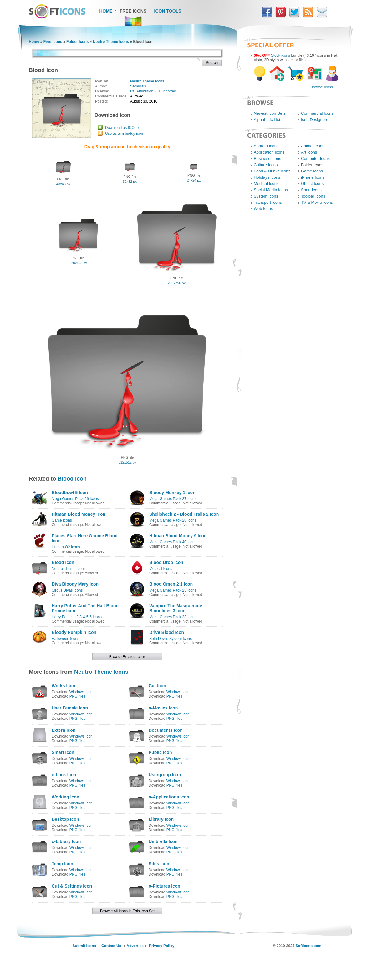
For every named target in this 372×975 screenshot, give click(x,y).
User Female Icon (70, 707)
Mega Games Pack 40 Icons (172, 542)
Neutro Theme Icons (111, 42)
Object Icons (312, 183)
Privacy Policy (161, 946)
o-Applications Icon (169, 796)
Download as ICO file (122, 127)
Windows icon (81, 692)
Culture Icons (266, 164)
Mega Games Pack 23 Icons (172, 617)
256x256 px (177, 283)
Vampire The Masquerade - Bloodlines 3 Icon (177, 608)
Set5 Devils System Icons (170, 638)
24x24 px (194, 180)
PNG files (77, 696)
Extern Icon (63, 730)
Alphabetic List (267, 119)
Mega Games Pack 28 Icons (172, 520)
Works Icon (63, 685)
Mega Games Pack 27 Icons (172, 499)
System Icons (266, 196)
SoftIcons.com (309, 946)
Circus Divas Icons (67, 590)
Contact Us (111, 946)
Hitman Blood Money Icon (78, 514)
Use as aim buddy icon (124, 133)
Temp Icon (62, 863)
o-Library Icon (66, 841)
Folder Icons (77, 42)
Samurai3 (138, 86)
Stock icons (280, 55)
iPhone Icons (312, 177)
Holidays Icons (267, 177)
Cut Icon (157, 685)
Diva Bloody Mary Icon (75, 584)
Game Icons (62, 520)
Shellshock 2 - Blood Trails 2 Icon (184, 514)
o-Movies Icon (163, 707)
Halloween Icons (65, 638)
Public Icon (160, 752)
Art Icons (309, 152)
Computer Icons (315, 158)
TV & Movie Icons (317, 202)
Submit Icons (84, 946)
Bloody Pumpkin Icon (74, 632)
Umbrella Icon (163, 841)
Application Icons (269, 152)
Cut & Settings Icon (72, 885)
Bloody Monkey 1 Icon (172, 492)
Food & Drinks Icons (272, 171)
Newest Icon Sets (269, 113)
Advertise (135, 946)
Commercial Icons (317, 113)
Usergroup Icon (165, 774)
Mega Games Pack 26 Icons (75, 499)
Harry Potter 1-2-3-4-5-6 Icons (77, 617)
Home (106, 10)
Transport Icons (268, 202)
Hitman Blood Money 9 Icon (178, 535)
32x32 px (130, 181)
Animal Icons (312, 146)
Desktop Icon (65, 819)
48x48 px (63, 184)
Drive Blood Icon (166, 632)
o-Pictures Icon (164, 885)
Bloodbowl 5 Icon (70, 492)
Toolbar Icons (313, 196)
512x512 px (127, 462)
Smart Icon (63, 752)
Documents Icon (166, 730)
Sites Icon (159, 863)
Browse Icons (321, 87)
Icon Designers (314, 119)
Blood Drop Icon (166, 562)
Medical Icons (160, 569)
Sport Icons (311, 189)
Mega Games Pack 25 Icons (172, 590)
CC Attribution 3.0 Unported (153, 91)
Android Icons (266, 146)
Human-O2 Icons (66, 547)
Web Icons (263, 208)
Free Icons (133, 10)
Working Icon (65, 796)
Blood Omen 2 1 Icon (171, 584)
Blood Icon (72, 479)
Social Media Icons (271, 189)
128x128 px (78, 263)
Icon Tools (167, 10)
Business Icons (267, 158)
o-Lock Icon (64, 774)
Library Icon (161, 819)
